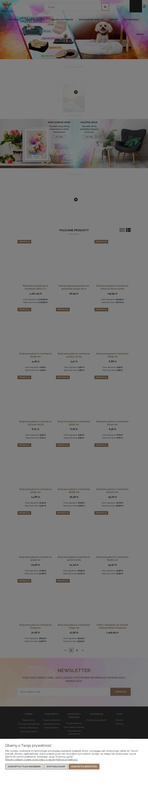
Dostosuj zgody (56, 766)
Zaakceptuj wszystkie (84, 766)
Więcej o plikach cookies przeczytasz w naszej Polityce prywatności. (41, 759)
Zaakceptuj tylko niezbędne (24, 766)
